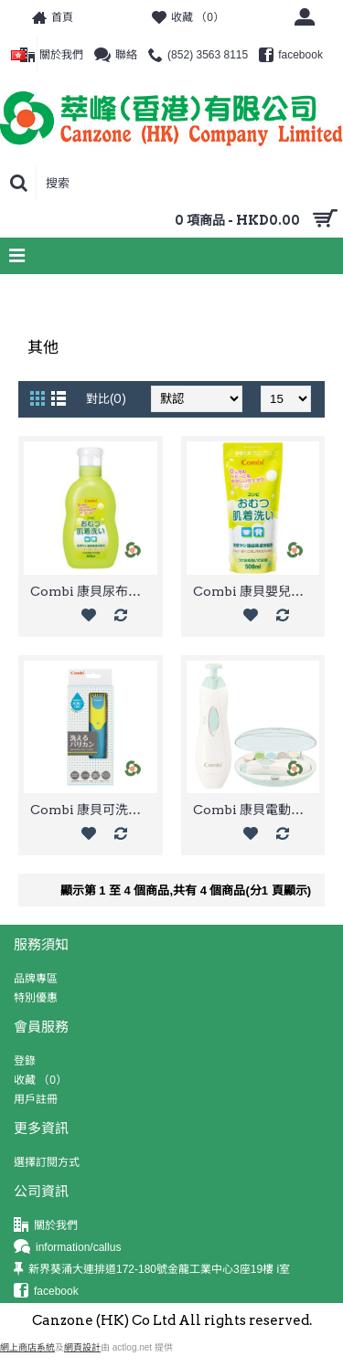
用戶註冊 (36, 1099)
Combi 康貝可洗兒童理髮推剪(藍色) (93, 809)
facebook (46, 1291)
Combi (60, 292)
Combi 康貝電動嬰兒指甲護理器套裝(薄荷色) (256, 809)
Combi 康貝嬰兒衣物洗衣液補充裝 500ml (256, 591)
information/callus (67, 1248)
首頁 (20, 292)
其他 (99, 292)
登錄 (25, 1060)
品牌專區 (36, 978)
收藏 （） (40, 1080)
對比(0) (106, 399)
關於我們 (46, 1226)
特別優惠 (36, 997)
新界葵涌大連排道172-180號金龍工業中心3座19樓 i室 (152, 1269)
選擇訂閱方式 (47, 1162)
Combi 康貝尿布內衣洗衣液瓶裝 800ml (93, 591)
